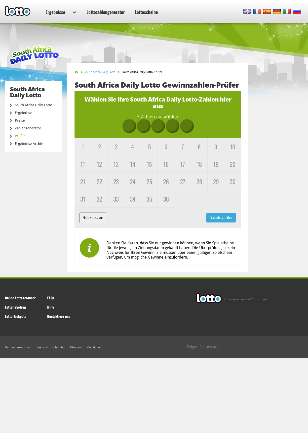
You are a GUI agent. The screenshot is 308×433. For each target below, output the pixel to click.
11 (82, 164)
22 (99, 181)
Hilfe (50, 307)
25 (149, 181)
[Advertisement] (154, 396)
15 (149, 164)
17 (182, 164)
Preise (20, 120)
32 (99, 198)
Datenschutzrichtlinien (50, 347)
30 (232, 181)
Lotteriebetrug (15, 307)
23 (116, 181)
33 (116, 198)
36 (166, 198)
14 (132, 164)
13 (116, 164)
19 (216, 164)
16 (166, 164)
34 (133, 198)
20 (232, 164)
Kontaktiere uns (58, 316)
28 (199, 181)
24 (133, 181)
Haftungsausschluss (18, 347)
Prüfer (20, 136)
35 (149, 198)
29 (216, 181)
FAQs (50, 297)
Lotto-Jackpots (15, 316)
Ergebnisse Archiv (29, 144)
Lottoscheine (146, 12)
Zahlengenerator (28, 128)
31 (82, 198)
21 (82, 181)
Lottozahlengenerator (105, 12)
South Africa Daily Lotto (33, 105)
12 (99, 164)
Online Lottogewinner (20, 297)
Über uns (76, 347)
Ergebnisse (60, 12)
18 (199, 164)
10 (232, 146)
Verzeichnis (94, 347)
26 (166, 181)
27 (182, 181)
